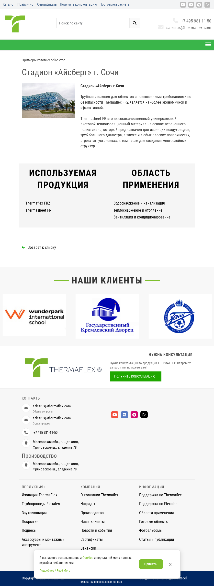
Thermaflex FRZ (37, 203)
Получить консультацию (78, 4)
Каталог (9, 4)
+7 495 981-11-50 (191, 20)
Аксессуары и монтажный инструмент (43, 542)
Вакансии (88, 548)
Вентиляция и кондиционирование (141, 217)
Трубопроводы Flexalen (41, 503)
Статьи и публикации (156, 539)
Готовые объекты (154, 521)
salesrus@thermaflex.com (184, 27)
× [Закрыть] (170, 564)
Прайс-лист (26, 4)
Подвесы (29, 530)
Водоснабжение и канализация (139, 203)
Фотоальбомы (150, 530)
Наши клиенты (107, 280)
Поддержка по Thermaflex (160, 495)
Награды (87, 503)
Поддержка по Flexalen (158, 503)
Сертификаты (47, 4)
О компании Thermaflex (99, 495)
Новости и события (96, 530)
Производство (92, 512)
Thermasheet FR (38, 210)
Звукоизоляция (34, 512)
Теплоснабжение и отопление (137, 210)
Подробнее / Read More (54, 570)
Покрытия (30, 521)
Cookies (87, 558)
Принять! (151, 564)
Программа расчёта (114, 4)
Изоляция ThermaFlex (39, 495)
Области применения (156, 512)
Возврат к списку (42, 247)
